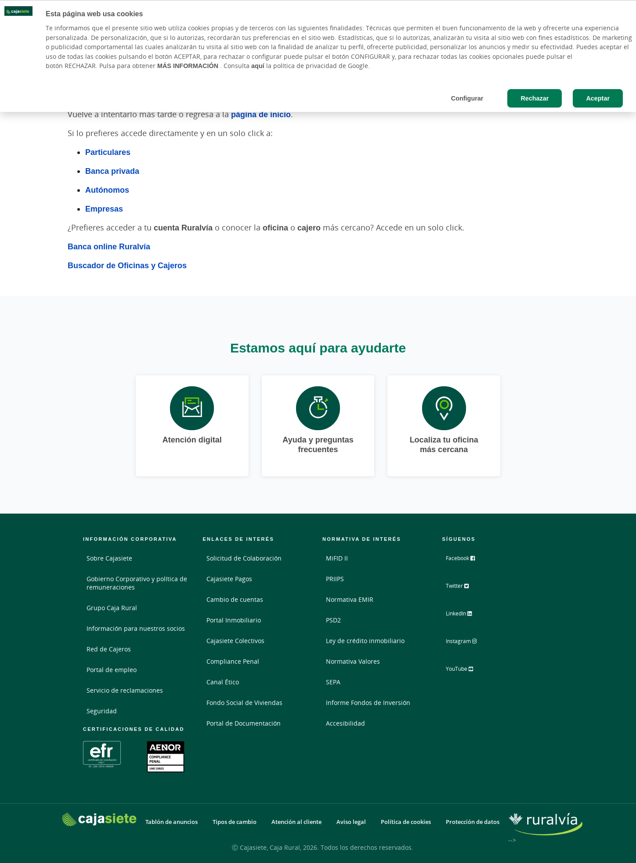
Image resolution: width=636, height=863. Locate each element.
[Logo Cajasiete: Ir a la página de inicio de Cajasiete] (99, 819)
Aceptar (598, 98)
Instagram (468, 643)
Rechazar (534, 98)
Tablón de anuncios (171, 822)
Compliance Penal (232, 661)
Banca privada (112, 170)
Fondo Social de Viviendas (244, 702)
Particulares (107, 152)
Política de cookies (406, 822)
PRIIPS (335, 579)
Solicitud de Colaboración (244, 558)
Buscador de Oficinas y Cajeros (127, 265)
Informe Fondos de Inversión (368, 702)
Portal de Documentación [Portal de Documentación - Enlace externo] (243, 723)
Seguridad (102, 711)
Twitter (463, 588)
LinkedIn (466, 615)
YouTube (466, 670)
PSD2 (333, 620)
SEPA (333, 682)
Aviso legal (351, 822)
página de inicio (261, 114)
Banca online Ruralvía (109, 246)
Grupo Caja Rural (112, 608)
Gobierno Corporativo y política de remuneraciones (137, 583)
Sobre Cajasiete (109, 558)
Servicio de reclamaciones (125, 690)
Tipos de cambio (235, 822)
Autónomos (107, 189)
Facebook (467, 561)
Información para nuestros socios (136, 628)
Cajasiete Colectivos (235, 640)
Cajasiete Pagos (229, 579)
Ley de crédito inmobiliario (365, 640)
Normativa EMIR (349, 599)
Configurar (467, 98)
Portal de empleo (112, 669)
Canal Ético (222, 682)
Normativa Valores (353, 661)
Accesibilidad (345, 723)
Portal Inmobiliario (233, 620)
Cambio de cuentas (234, 599)
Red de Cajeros (109, 649)
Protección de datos (472, 822)
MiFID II (337, 558)
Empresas (104, 208)
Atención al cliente (296, 822)
